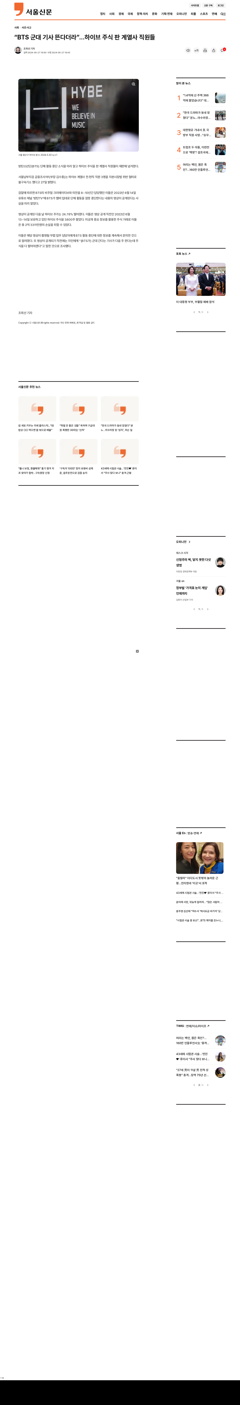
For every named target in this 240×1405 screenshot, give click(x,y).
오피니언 (181, 14)
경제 (121, 14)
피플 (193, 14)
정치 (102, 14)
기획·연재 (166, 14)
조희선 (27, 48)
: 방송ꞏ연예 (189, 833)
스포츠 (204, 14)
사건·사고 (26, 27)
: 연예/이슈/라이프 (193, 1026)
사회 (112, 14)
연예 (214, 14)
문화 (154, 14)
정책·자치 (142, 14)
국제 (130, 14)
